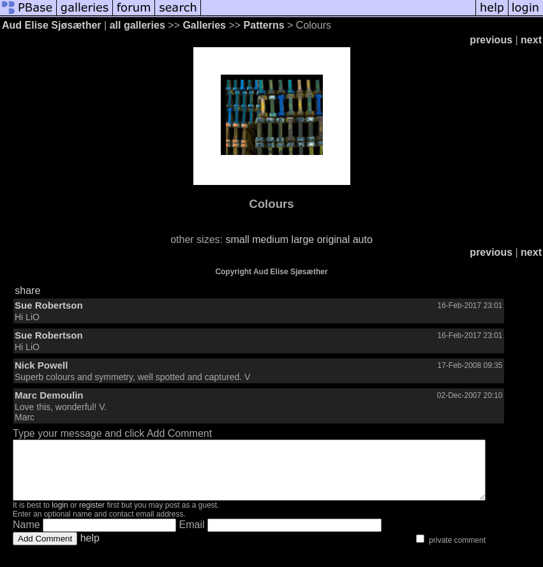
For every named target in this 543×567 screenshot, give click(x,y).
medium (270, 239)
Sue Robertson (49, 305)
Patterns (264, 25)
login (60, 516)
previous (491, 39)
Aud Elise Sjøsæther (51, 25)
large (303, 239)
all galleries (137, 25)
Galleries (204, 25)
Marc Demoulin (49, 395)
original (333, 239)
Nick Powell (41, 365)
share (27, 290)
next (531, 39)
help (90, 549)
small (237, 239)
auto (363, 239)
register (92, 516)
